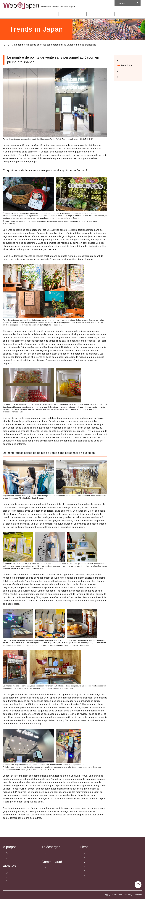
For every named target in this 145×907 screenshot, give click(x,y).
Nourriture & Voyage (127, 85)
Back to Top (138, 892)
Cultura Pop (127, 78)
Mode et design (129, 68)
